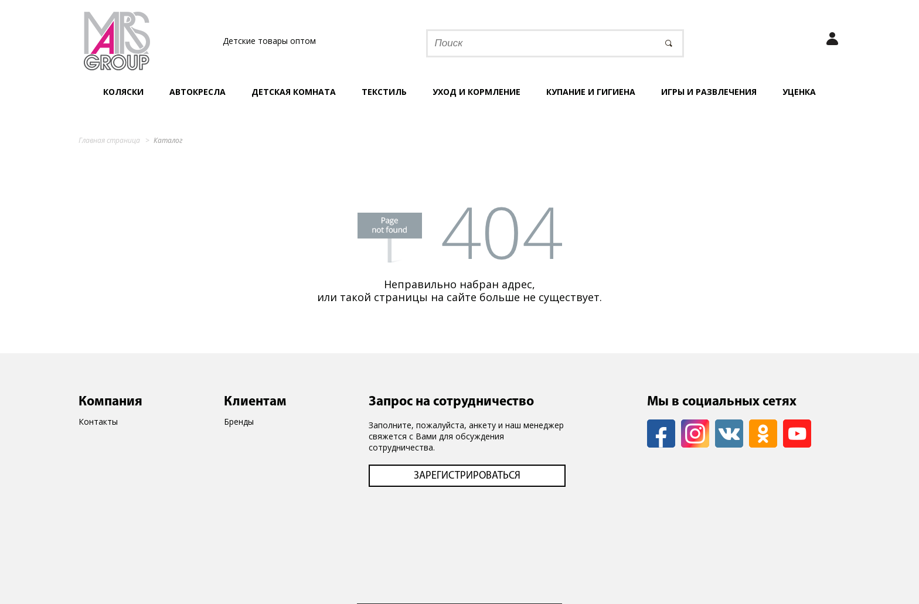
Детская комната (293, 91)
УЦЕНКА (799, 91)
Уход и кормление (476, 91)
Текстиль (384, 91)
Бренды (239, 421)
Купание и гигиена (590, 91)
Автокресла (197, 91)
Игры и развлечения (709, 91)
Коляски (123, 91)
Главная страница (109, 140)
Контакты (98, 421)
